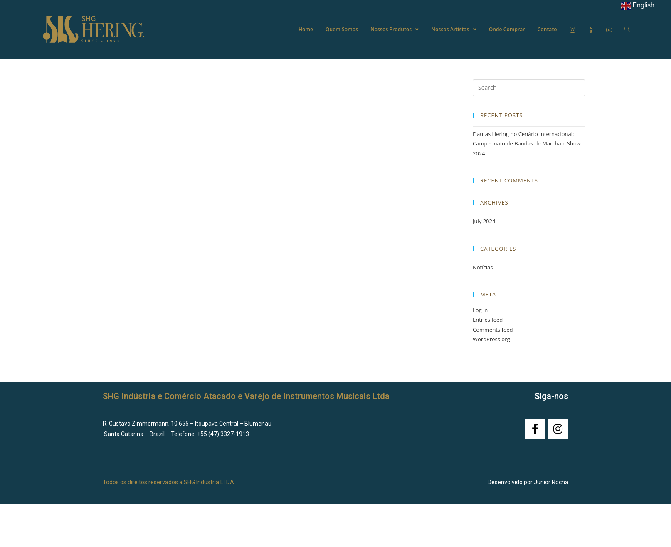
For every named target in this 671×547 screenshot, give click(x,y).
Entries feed (488, 319)
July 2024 (484, 221)
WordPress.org (491, 339)
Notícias (483, 267)
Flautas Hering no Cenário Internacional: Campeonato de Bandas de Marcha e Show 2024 (527, 143)
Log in (480, 310)
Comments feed (493, 329)
